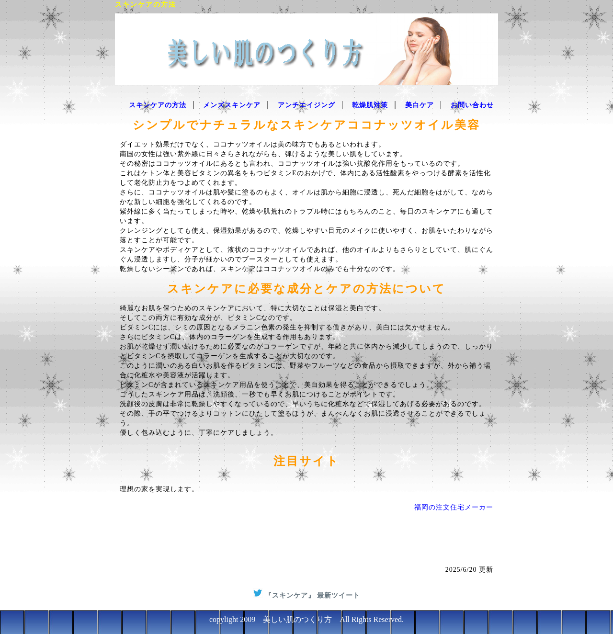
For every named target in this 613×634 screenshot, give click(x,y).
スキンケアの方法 (157, 105)
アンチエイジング (306, 105)
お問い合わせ (472, 105)
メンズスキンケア (232, 105)
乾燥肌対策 (370, 105)
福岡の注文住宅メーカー (453, 507)
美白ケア (419, 105)
